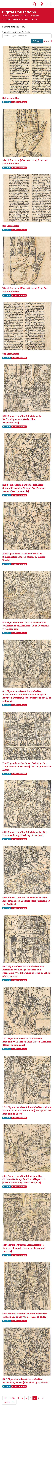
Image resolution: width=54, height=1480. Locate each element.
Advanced (47, 41)
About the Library (18, 15)
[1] (5, 1398)
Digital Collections (13, 19)
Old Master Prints (19, 102)
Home (4, 15)
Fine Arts (6, 102)
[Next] (6, 1402)
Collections (34, 15)
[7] (14, 1402)
